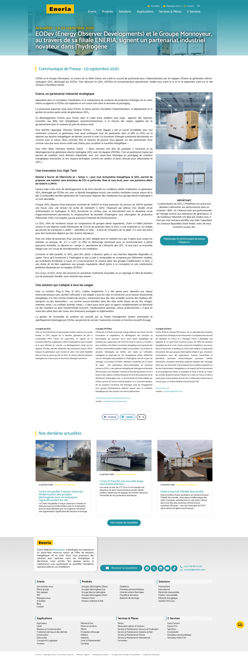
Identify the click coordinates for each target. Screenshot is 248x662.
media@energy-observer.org (115, 401)
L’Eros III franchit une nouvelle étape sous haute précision (121, 482)
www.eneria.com (162, 388)
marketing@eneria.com (173, 391)
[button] (103, 11)
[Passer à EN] (209, 6)
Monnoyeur (58, 550)
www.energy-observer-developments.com (113, 398)
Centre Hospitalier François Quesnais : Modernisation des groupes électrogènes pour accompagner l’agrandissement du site (61, 496)
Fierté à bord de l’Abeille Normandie (182, 491)
